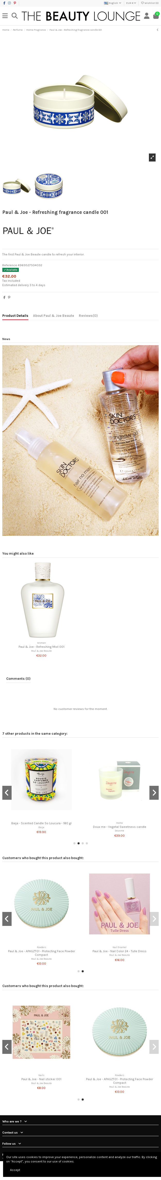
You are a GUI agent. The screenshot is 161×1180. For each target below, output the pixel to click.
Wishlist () (150, 3)
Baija (41, 827)
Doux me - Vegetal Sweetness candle (119, 827)
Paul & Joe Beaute (41, 650)
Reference (9, 265)
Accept (15, 1170)
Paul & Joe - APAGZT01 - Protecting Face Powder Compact (41, 953)
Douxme (119, 830)
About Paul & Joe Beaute (53, 315)
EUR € (131, 3)
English (113, 3)
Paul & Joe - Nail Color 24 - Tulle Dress (119, 951)
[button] (74, 843)
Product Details (15, 315)
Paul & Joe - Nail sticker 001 (41, 1079)
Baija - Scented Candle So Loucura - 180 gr (41, 823)
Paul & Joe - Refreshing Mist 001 (41, 647)
